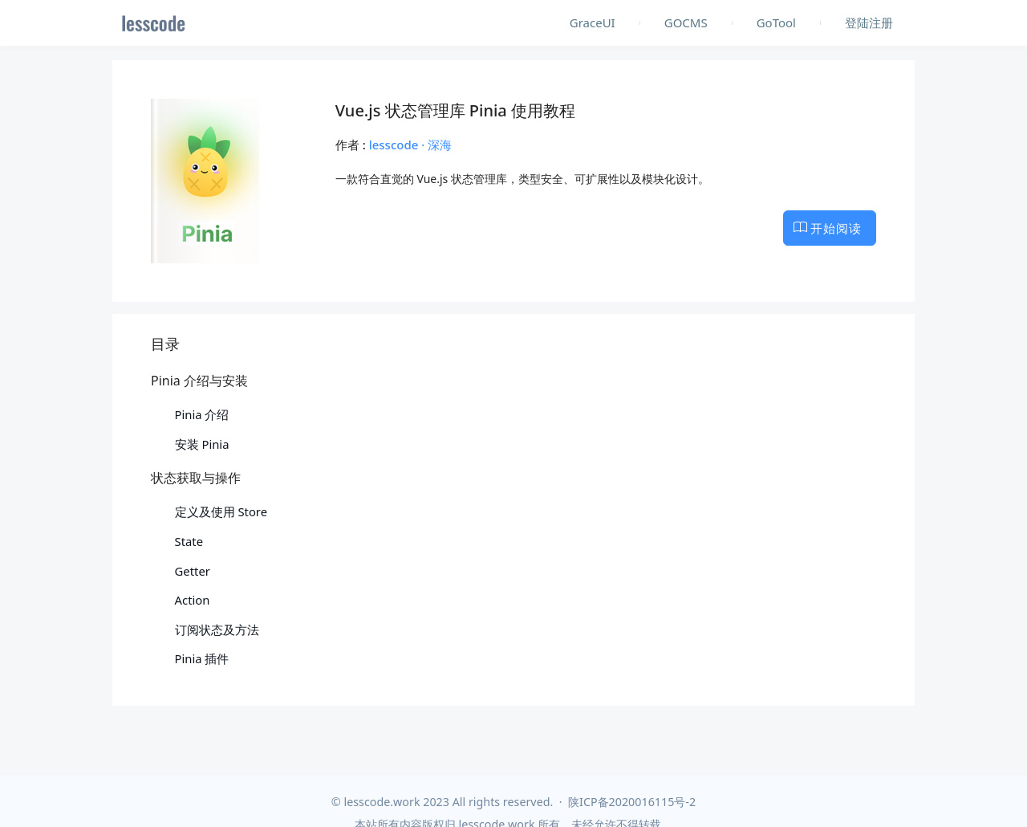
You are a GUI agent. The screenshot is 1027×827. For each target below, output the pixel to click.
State (189, 541)
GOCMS (686, 22)
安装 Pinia (202, 444)
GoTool (776, 22)
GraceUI (592, 22)
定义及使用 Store (221, 511)
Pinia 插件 (202, 658)
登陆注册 (869, 22)
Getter (192, 571)
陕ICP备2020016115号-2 (632, 801)
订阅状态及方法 (217, 629)
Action (192, 600)
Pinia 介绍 (202, 414)
